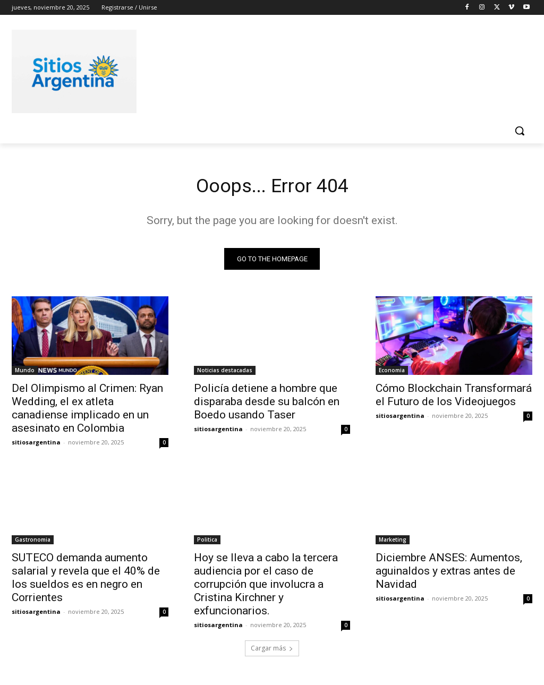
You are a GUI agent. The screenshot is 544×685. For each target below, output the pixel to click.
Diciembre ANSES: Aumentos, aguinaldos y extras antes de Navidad (449, 574)
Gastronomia (32, 542)
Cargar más (272, 651)
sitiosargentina (36, 445)
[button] (519, 130)
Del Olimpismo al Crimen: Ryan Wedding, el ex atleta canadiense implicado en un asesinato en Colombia (87, 410)
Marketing (392, 542)
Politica (207, 542)
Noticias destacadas (224, 372)
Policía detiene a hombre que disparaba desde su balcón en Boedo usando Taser (266, 404)
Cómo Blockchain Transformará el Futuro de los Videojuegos (454, 397)
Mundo (25, 372)
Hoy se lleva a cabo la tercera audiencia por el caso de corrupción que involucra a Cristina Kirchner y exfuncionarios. (266, 587)
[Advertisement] (261, 69)
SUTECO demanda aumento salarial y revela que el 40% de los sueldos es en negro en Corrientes (86, 580)
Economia (392, 372)
